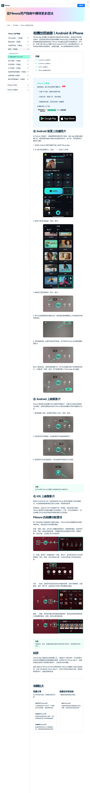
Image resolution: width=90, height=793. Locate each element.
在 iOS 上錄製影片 (43, 67)
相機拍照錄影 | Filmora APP (18, 57)
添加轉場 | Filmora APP (42, 724)
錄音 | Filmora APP (15, 53)
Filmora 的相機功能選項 (45, 70)
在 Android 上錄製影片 (45, 63)
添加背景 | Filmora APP (42, 714)
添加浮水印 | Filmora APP (42, 703)
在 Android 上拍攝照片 (45, 60)
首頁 (9, 25)
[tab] (19, 38)
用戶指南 (16, 25)
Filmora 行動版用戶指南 (29, 25)
